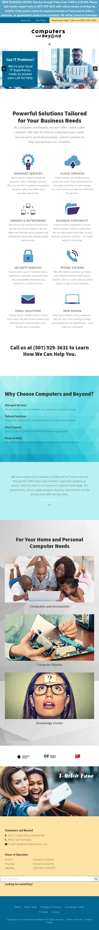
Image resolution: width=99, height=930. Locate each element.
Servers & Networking (28, 220)
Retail (18, 906)
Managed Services (28, 173)
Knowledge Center (49, 723)
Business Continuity (72, 220)
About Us (26, 20)
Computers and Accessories (49, 606)
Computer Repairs (49, 665)
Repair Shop (30, 906)
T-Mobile (43, 911)
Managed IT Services (50, 906)
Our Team (41, 20)
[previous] (3, 68)
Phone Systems (72, 267)
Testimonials (39, 23)
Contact (56, 911)
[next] (95, 68)
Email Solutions (28, 310)
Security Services (28, 267)
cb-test (49, 33)
